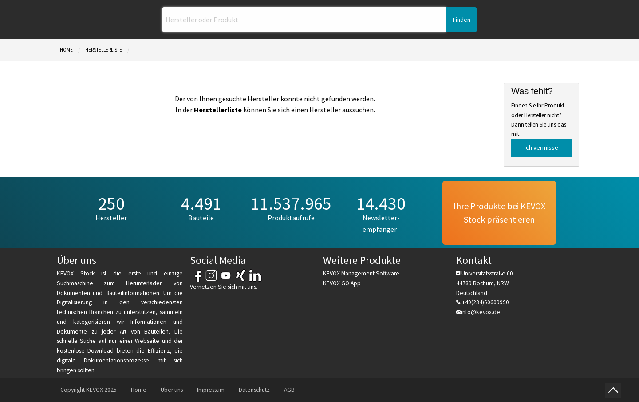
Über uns (172, 390)
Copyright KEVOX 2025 (88, 390)
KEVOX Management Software (361, 273)
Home (66, 50)
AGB (289, 390)
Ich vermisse (541, 147)
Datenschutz (254, 390)
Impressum (211, 390)
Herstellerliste (103, 50)
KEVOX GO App (342, 283)
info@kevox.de (480, 312)
